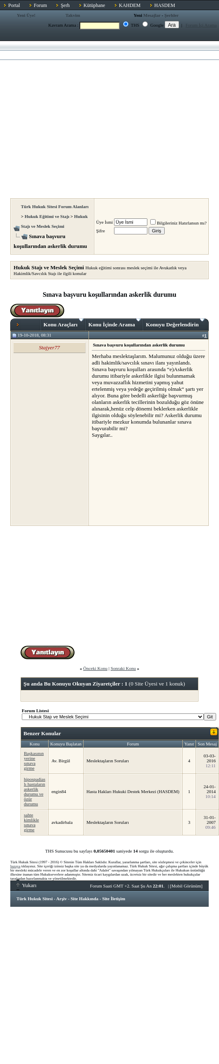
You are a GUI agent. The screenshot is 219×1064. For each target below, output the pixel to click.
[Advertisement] (77, 117)
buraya (15, 866)
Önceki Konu (95, 668)
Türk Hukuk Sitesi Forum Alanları (55, 206)
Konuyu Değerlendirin (175, 323)
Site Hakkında (84, 898)
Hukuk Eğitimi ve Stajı (47, 216)
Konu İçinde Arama (115, 323)
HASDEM (164, 5)
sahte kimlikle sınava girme (31, 822)
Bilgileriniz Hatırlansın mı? (178, 222)
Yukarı (26, 885)
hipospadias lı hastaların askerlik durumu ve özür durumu (34, 791)
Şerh (65, 5)
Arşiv (61, 898)
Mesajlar (152, 15)
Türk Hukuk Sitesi (34, 898)
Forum (40, 5)
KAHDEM (130, 5)
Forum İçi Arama (201, 25)
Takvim (72, 15)
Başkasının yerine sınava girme (34, 760)
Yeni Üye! (26, 15)
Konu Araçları (64, 323)
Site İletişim (113, 898)
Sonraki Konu (123, 668)
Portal (14, 5)
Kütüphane (94, 5)
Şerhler (171, 15)
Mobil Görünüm (186, 885)
